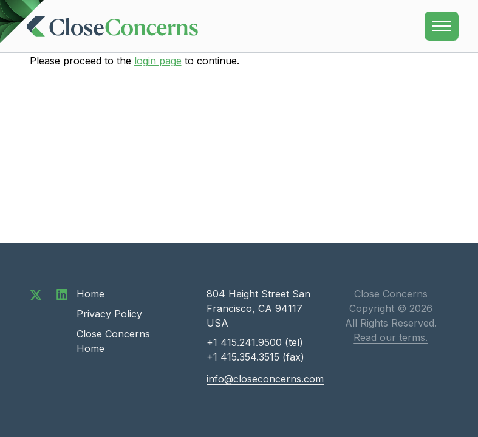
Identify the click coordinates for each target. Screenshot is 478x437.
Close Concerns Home (113, 341)
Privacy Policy (109, 314)
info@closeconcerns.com (265, 379)
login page (158, 61)
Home (90, 294)
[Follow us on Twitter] (36, 293)
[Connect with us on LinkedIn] (61, 293)
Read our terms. (390, 337)
